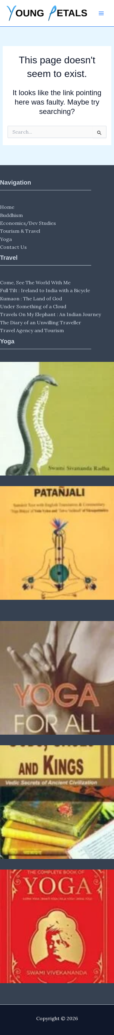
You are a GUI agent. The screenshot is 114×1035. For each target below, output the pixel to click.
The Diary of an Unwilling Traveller (40, 322)
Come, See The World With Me (35, 282)
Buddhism (11, 215)
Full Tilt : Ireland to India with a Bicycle (45, 290)
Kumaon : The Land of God (31, 298)
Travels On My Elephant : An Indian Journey (50, 314)
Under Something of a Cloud (33, 306)
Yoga (6, 239)
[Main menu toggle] (101, 13)
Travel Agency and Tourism (32, 330)
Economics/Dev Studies (28, 223)
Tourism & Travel (20, 231)
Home (7, 207)
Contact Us (13, 247)
